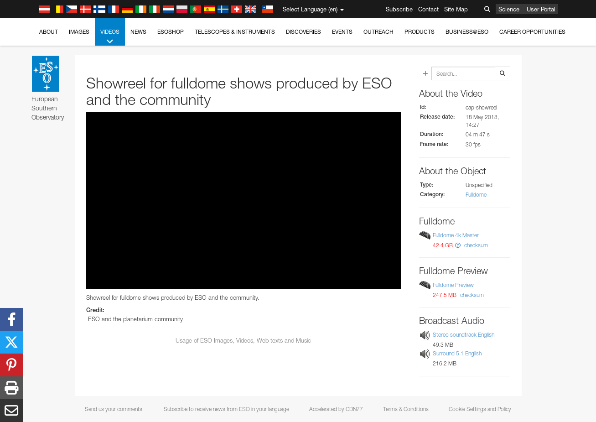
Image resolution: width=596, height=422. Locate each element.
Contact (428, 9)
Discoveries (303, 31)
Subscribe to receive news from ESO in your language (226, 409)
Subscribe (399, 9)
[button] (458, 245)
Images (79, 31)
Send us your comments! (114, 409)
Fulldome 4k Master (456, 235)
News (138, 31)
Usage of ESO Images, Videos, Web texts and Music (243, 340)
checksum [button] (475, 245)
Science (508, 9)
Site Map (456, 9)
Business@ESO (467, 31)
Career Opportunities (532, 31)
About (48, 31)
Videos (110, 37)
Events (342, 31)
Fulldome (476, 194)
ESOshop (170, 31)
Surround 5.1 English (457, 353)
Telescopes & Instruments (235, 31)
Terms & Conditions (406, 409)
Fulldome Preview (453, 284)
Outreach (378, 31)
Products (419, 31)
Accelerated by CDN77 (336, 409)
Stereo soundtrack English (463, 334)
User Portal (541, 9)
